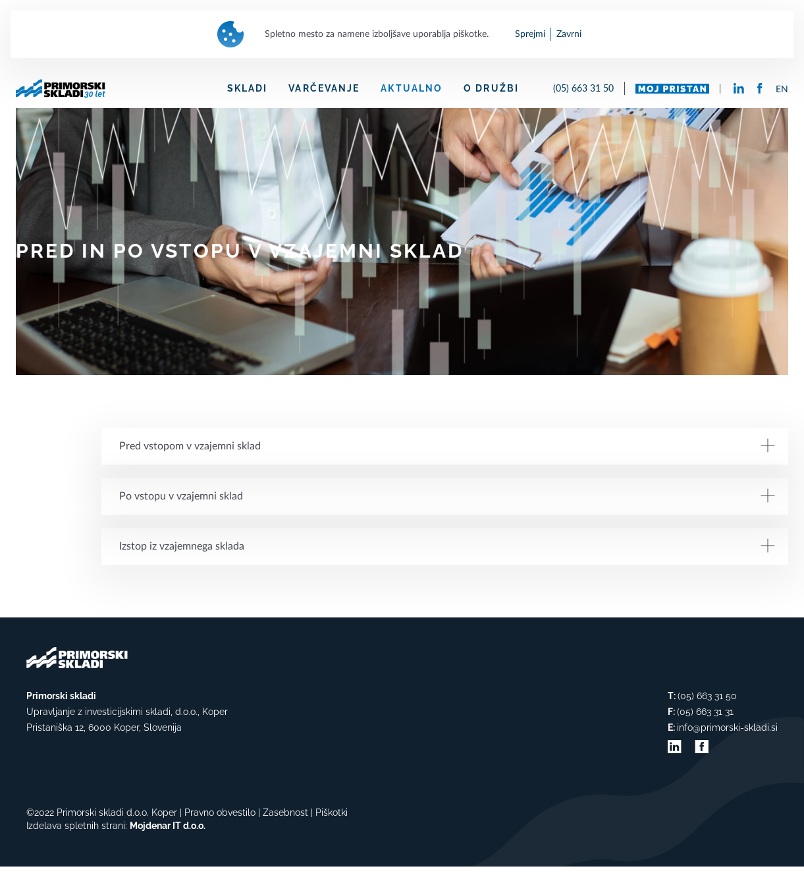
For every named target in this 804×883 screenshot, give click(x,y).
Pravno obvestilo (219, 812)
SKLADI (247, 88)
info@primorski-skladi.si (727, 727)
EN (782, 89)
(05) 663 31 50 (583, 88)
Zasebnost (285, 812)
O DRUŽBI (491, 88)
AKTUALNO (411, 88)
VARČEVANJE (324, 88)
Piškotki (331, 812)
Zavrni (568, 34)
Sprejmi (530, 34)
